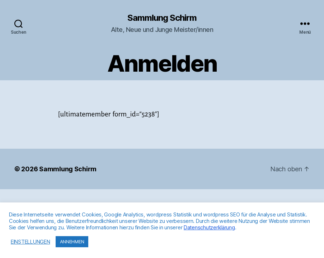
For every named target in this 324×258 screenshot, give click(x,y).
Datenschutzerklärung (209, 227)
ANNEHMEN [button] (72, 241)
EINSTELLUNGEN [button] (30, 242)
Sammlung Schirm (162, 18)
